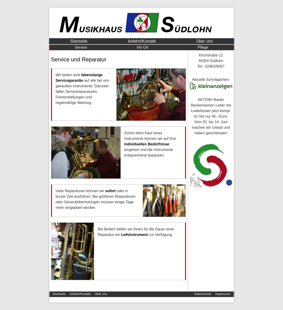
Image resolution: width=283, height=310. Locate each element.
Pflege (203, 47)
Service (81, 47)
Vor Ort (142, 47)
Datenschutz (202, 294)
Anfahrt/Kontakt (142, 41)
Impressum (223, 294)
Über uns (204, 41)
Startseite (78, 41)
